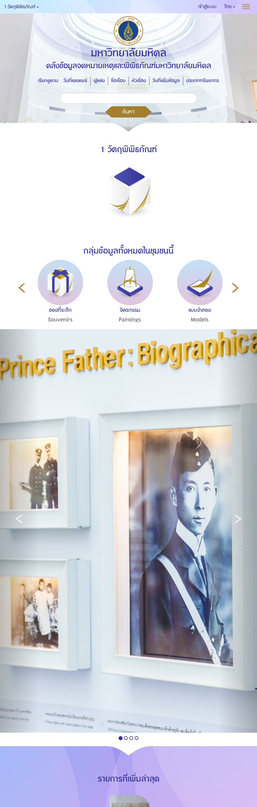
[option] (59, 301)
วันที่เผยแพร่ (75, 80)
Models (200, 319)
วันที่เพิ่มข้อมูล (166, 80)
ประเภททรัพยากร (202, 80)
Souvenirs (60, 319)
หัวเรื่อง (139, 80)
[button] (230, 6)
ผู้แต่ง (99, 80)
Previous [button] (22, 287)
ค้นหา (128, 111)
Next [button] (235, 287)
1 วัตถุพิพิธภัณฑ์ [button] (21, 7)
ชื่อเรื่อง (118, 80)
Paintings (130, 319)
